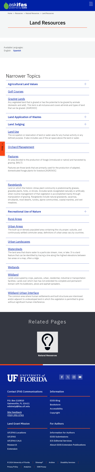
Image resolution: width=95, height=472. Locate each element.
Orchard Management (21, 147)
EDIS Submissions (59, 436)
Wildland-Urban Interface (23, 293)
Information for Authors (62, 432)
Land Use (13, 131)
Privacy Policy (12, 467)
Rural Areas (15, 219)
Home (10, 13)
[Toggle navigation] (91, 3)
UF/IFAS (11, 436)
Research (12, 444)
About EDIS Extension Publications (68, 444)
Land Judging (16, 124)
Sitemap (38, 462)
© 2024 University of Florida (18, 462)
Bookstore (55, 404)
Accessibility (56, 408)
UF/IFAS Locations (16, 432)
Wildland (13, 274)
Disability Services (68, 462)
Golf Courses (15, 91)
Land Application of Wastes (24, 117)
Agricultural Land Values (23, 84)
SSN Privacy (41, 467)
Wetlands (13, 267)
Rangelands (15, 184)
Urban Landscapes (19, 241)
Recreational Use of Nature (24, 211)
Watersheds (15, 249)
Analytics (27, 467)
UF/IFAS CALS (14, 440)
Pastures (13, 156)
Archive (52, 462)
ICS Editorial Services (61, 440)
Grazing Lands (16, 99)
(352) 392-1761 (15, 415)
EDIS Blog (55, 400)
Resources (19, 13)
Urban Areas (15, 226)
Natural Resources (32, 13)
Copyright (55, 412)
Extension (12, 448)
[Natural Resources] (47, 342)
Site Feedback (14, 412)
